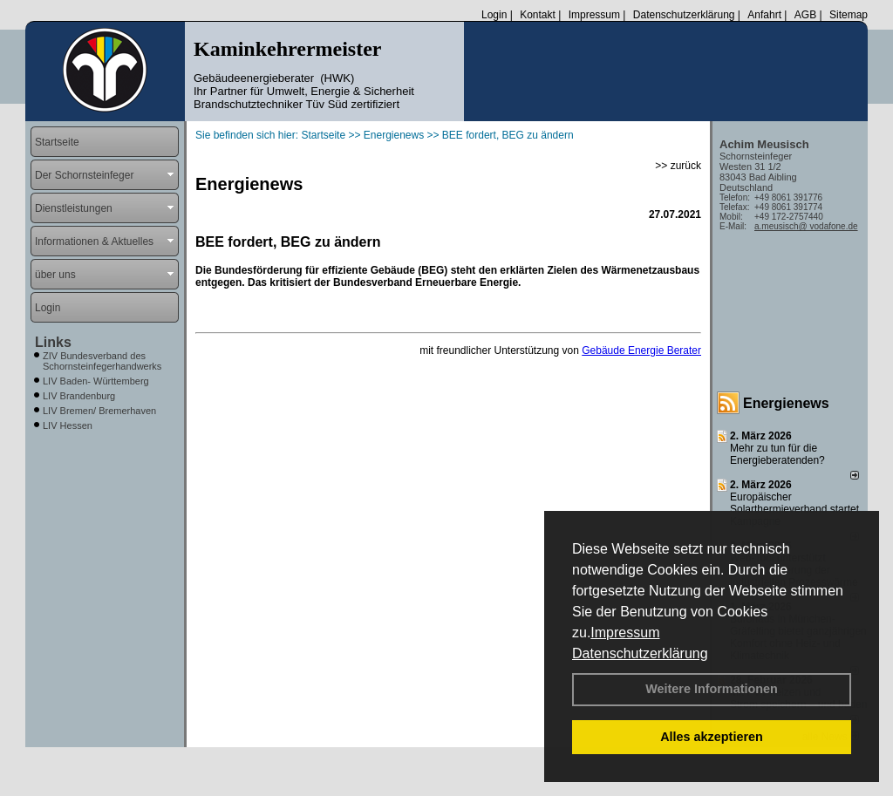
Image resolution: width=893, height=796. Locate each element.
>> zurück (678, 166)
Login (494, 15)
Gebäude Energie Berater (641, 350)
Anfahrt (764, 15)
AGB (805, 15)
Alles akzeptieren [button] (711, 737)
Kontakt (538, 15)
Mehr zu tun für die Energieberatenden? (777, 454)
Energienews (786, 403)
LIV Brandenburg (79, 396)
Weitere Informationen (711, 689)
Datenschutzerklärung (640, 653)
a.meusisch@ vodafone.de (806, 226)
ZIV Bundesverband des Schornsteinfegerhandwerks (102, 360)
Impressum (624, 632)
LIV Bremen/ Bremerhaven (99, 410)
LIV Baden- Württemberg (96, 381)
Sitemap (848, 15)
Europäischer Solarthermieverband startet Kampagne (794, 509)
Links (53, 342)
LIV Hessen (67, 425)
